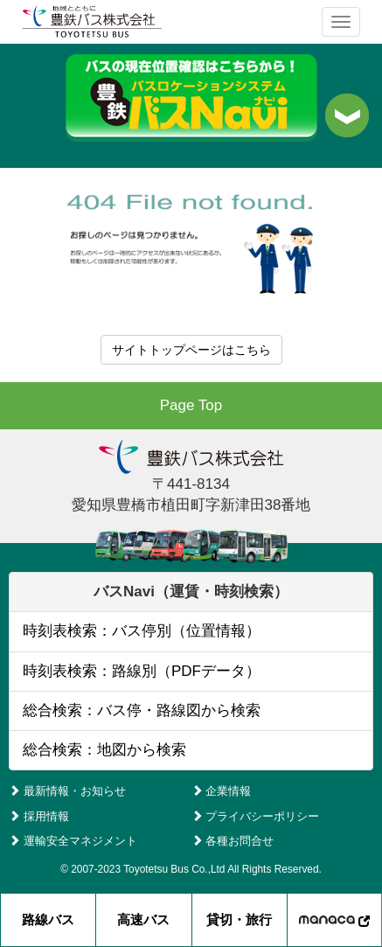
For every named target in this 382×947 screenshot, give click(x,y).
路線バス (48, 919)
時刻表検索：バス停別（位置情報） (141, 631)
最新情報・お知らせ (67, 790)
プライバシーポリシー (255, 816)
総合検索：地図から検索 (104, 750)
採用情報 (39, 816)
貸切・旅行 (239, 919)
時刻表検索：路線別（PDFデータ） (141, 671)
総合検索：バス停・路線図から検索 (141, 710)
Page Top (191, 405)
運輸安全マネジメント (73, 840)
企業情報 (221, 790)
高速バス (143, 919)
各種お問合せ (232, 840)
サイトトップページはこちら (191, 350)
